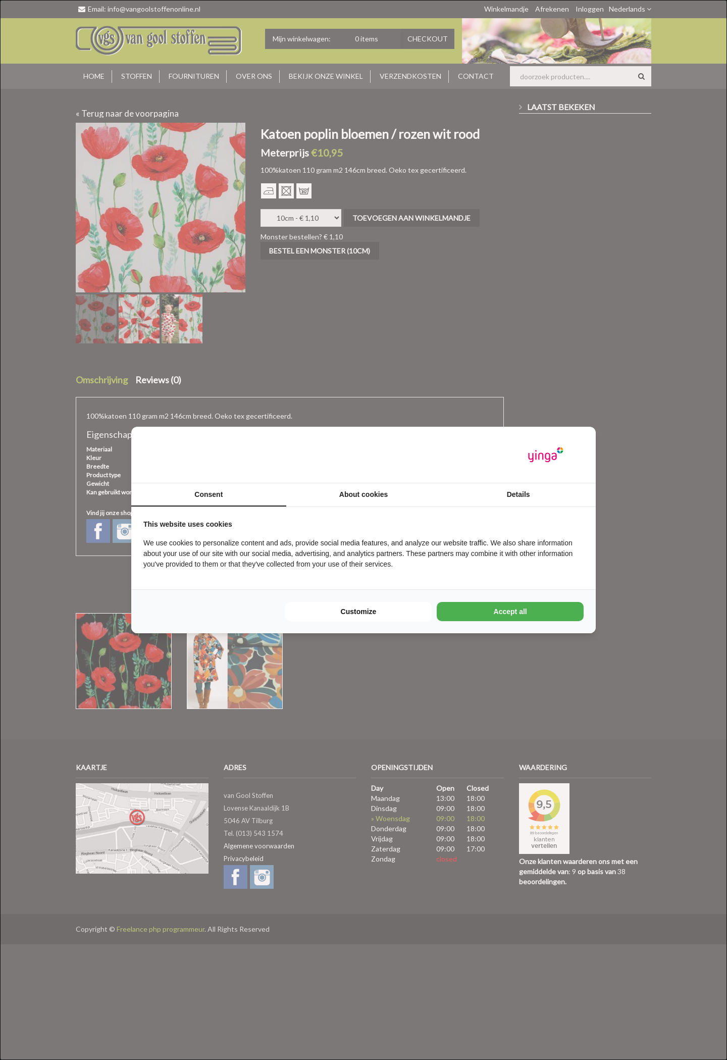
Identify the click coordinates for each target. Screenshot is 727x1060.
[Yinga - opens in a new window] (546, 455)
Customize (359, 612)
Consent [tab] (208, 494)
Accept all (510, 612)
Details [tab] (518, 494)
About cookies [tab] (363, 494)
